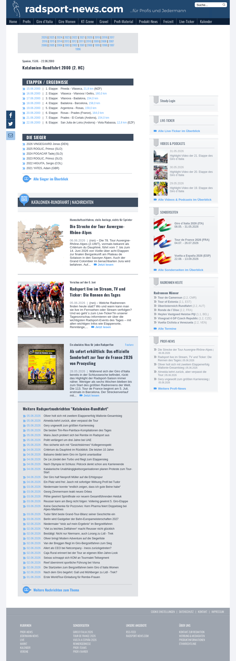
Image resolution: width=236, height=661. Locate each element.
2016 (44, 41)
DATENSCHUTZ (186, 612)
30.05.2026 (192, 171)
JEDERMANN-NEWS (29, 636)
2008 (103, 41)
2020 (89, 37)
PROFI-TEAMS (80, 647)
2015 (52, 41)
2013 (66, 41)
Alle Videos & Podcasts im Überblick (185, 199)
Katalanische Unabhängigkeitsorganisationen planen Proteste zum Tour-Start (79, 470)
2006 (44, 45)
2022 (74, 37)
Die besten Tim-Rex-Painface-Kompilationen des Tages (69, 430)
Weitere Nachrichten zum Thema (56, 589)
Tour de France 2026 (187, 239)
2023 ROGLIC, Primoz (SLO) (44, 158)
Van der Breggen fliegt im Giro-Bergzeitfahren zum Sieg (69, 543)
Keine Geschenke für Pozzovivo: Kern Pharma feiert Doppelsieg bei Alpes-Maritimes (77, 508)
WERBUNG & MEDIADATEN (192, 636)
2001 (82, 45)
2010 (88, 41)
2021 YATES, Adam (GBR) (43, 168)
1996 (78, 49)
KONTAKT (202, 612)
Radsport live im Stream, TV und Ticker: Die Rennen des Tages (98, 292)
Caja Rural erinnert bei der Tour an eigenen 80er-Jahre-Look (72, 553)
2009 (96, 41)
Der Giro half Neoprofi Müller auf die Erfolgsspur (65, 477)
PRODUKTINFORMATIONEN (192, 640)
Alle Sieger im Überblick (50, 178)
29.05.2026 (192, 187)
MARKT (23, 644)
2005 (52, 45)
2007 (111, 41)
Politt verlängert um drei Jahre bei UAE (59, 440)
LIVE (22, 640)
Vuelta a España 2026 (188, 255)
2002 (74, 45)
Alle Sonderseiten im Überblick (180, 270)
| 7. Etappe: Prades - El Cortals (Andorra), (68, 117)
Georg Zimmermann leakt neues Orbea (59, 491)
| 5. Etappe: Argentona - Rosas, (61, 108)
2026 (44, 37)
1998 (104, 45)
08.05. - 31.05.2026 (189, 225)
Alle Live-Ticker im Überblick (179, 131)
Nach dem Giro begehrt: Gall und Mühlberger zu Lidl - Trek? (72, 572)
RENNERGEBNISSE (82, 644)
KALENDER (25, 647)
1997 (111, 45)
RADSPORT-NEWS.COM (137, 636)
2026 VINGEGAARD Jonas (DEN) (47, 144)
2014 (59, 41)
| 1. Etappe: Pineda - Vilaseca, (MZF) (64, 88)
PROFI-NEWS (26, 632)
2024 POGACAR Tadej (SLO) (45, 153)
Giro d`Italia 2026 (185, 223)
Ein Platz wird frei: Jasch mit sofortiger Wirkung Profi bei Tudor (73, 482)
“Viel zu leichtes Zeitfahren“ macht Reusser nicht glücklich (71, 528)
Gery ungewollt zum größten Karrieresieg (60, 425)
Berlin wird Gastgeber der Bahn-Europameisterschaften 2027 (72, 519)
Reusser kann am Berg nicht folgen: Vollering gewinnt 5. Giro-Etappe (77, 501)
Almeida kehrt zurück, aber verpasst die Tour (62, 420)
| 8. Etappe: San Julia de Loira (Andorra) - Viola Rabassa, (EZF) (81, 122)
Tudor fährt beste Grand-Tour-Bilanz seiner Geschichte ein (71, 514)
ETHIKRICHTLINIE (187, 644)
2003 (67, 45)
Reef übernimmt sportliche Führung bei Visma (63, 562)
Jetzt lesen (105, 264)
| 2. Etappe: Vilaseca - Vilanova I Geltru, (67, 93)
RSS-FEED (131, 632)
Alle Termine (167, 328)
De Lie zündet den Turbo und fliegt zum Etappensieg (67, 459)
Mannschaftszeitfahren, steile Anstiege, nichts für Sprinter (101, 220)
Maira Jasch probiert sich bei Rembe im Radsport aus (68, 435)
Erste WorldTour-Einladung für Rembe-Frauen (63, 577)
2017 (111, 37)
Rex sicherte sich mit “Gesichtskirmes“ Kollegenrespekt (69, 445)
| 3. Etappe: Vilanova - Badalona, (62, 98)
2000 (89, 45)
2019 (97, 37)
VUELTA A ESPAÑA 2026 (85, 640)
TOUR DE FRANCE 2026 (84, 636)
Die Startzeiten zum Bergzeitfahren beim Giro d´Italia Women (73, 567)
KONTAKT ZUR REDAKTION (191, 632)
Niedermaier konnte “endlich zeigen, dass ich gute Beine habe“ (74, 486)
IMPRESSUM (218, 612)
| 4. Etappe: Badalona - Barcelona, (63, 103)
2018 (104, 37)
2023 (67, 37)
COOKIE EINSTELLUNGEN (163, 612)
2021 (82, 37)
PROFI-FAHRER (80, 651)
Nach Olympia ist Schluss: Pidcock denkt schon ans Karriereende (75, 464)
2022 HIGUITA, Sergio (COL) (44, 163)
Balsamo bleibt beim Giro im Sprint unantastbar (64, 454)
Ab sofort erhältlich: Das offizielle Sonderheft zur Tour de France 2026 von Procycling (101, 357)
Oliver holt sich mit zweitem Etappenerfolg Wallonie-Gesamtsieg (74, 415)
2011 (81, 41)
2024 (59, 37)
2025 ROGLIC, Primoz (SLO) (44, 148)
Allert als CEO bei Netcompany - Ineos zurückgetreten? (69, 548)
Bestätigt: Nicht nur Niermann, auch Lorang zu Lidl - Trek (70, 533)
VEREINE (24, 651)
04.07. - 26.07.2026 (191, 241)
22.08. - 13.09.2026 (192, 257)
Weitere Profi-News (172, 388)
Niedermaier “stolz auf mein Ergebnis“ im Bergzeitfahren (69, 524)
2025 (52, 37)
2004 (59, 45)
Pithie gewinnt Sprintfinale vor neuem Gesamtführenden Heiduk (74, 496)
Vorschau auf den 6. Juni (83, 282)
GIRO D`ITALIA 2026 (83, 632)
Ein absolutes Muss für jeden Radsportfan (91, 345)
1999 (97, 45)
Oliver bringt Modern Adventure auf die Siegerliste (66, 538)
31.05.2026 (192, 155)
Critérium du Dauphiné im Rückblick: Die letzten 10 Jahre (70, 449)
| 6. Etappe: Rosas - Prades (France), (65, 113)
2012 (74, 41)
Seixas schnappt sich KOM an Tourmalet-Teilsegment (68, 557)
